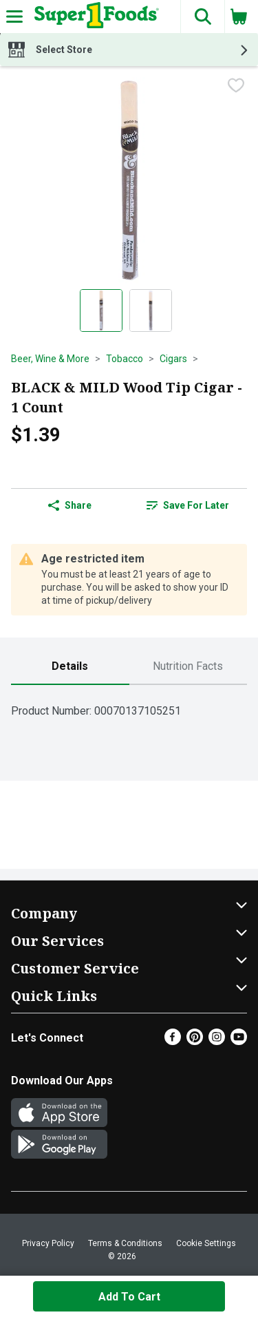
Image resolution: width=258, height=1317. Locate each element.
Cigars (173, 358)
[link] (188, 505)
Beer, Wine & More (50, 358)
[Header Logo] (93, 16)
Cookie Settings (206, 1243)
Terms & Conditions (125, 1243)
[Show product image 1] (101, 310)
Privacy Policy (48, 1243)
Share (70, 505)
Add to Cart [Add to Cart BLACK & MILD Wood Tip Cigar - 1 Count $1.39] (129, 1296)
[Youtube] (238, 1041)
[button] (202, 16)
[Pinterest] (194, 1041)
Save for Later (188, 505)
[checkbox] (236, 86)
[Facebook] (172, 1041)
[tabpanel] (129, 705)
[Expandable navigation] (14, 17)
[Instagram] (216, 1041)
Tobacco (124, 358)
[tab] (70, 667)
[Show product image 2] (150, 310)
